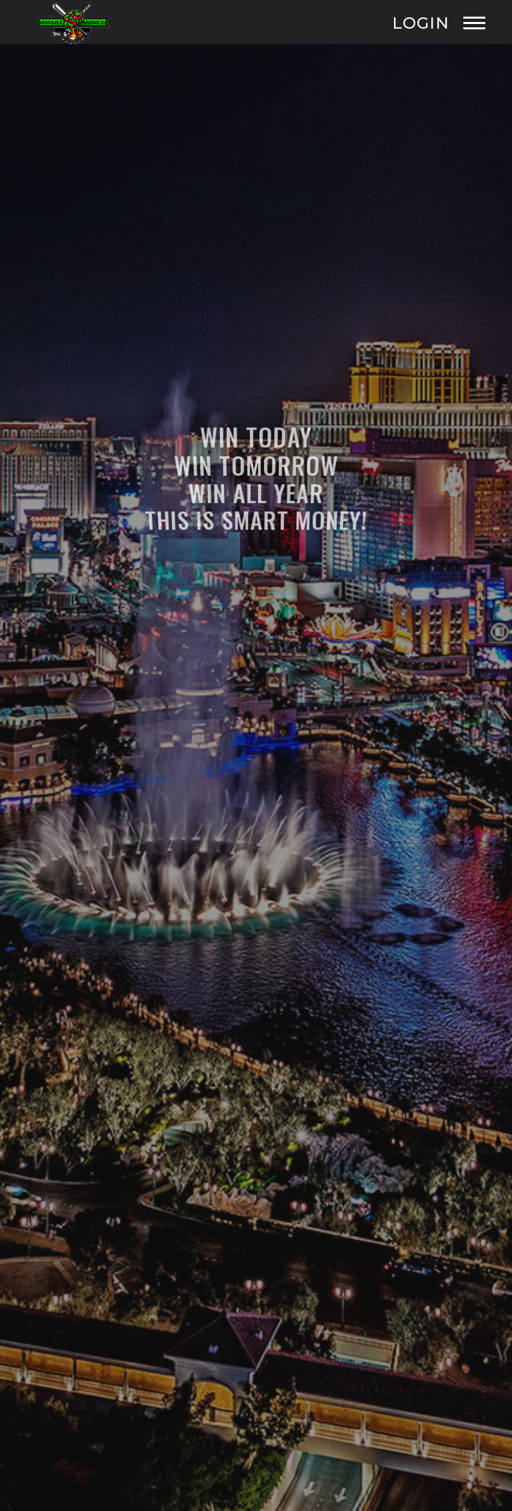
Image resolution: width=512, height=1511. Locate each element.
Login (420, 23)
